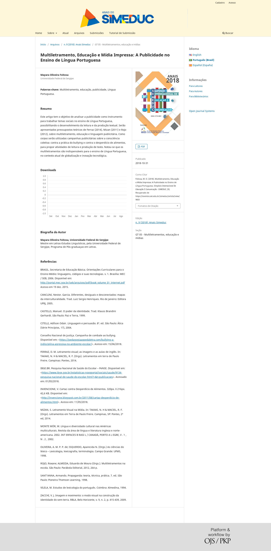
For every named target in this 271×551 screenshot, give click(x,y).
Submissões (97, 33)
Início (43, 44)
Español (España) (203, 65)
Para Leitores (196, 86)
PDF (142, 146)
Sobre (51, 33)
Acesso (232, 2)
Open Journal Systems (202, 111)
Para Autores (195, 91)
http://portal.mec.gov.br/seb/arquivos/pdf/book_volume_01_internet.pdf (82, 282)
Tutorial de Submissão (122, 33)
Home (38, 33)
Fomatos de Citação (148, 205)
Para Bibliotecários (198, 96)
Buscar (227, 33)
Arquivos (79, 33)
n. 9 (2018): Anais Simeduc (77, 44)
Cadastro (220, 2)
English (197, 54)
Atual (66, 33)
